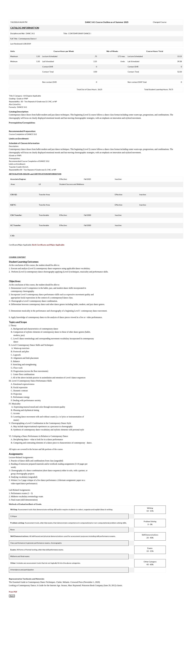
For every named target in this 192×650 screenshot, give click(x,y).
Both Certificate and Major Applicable (48, 245)
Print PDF (13, 592)
